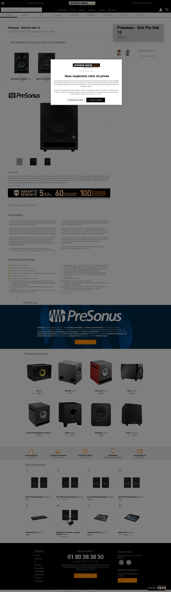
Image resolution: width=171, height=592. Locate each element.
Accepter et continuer (95, 100)
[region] (86, 82)
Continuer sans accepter (86, 71)
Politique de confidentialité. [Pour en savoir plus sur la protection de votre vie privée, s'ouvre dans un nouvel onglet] (95, 94)
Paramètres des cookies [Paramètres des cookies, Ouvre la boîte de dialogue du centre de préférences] (75, 100)
